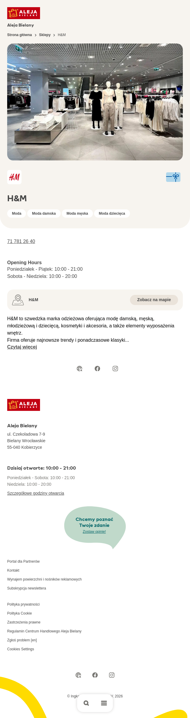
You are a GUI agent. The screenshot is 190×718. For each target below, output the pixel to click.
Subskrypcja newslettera (26, 588)
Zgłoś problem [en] (22, 640)
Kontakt (13, 570)
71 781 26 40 (21, 241)
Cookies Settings (20, 649)
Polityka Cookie (19, 613)
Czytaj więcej (22, 346)
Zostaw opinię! (94, 532)
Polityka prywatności (23, 604)
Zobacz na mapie (154, 299)
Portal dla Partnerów (23, 561)
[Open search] (86, 703)
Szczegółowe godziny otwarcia (35, 493)
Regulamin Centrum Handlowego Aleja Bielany (44, 631)
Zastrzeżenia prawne (23, 622)
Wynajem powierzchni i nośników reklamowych (44, 579)
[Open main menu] (104, 703)
